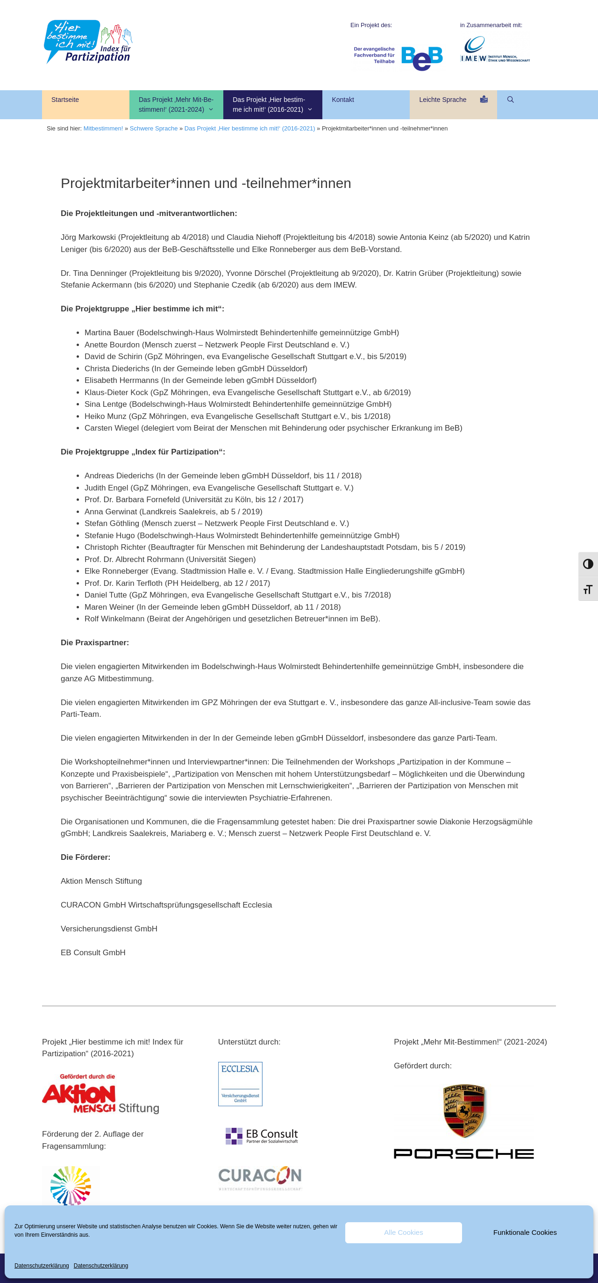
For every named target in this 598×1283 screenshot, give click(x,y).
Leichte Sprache (453, 104)
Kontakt (343, 104)
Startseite (65, 104)
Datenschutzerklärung (41, 1265)
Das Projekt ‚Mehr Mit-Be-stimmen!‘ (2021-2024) (181, 105)
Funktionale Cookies (525, 1232)
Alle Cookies (403, 1232)
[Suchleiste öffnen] (511, 99)
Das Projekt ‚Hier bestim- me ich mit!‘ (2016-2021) (277, 105)
